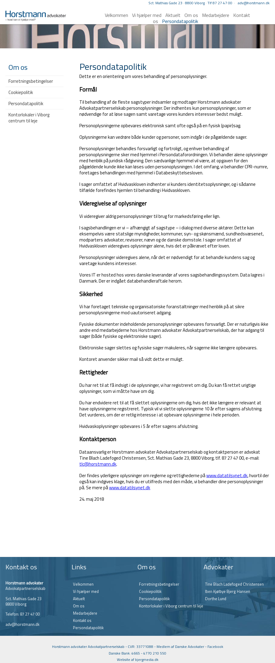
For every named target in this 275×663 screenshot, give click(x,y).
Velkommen (116, 15)
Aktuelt (79, 599)
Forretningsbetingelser (30, 81)
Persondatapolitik (180, 21)
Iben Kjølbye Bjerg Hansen (227, 591)
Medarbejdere (215, 15)
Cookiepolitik (20, 92)
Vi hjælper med (146, 15)
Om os (78, 606)
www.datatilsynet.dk (226, 475)
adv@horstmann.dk (254, 3)
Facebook (215, 646)
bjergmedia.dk (146, 659)
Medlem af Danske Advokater (180, 646)
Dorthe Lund (215, 599)
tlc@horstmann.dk (97, 464)
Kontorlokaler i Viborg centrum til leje (28, 117)
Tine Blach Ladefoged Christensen (234, 584)
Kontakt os (82, 620)
